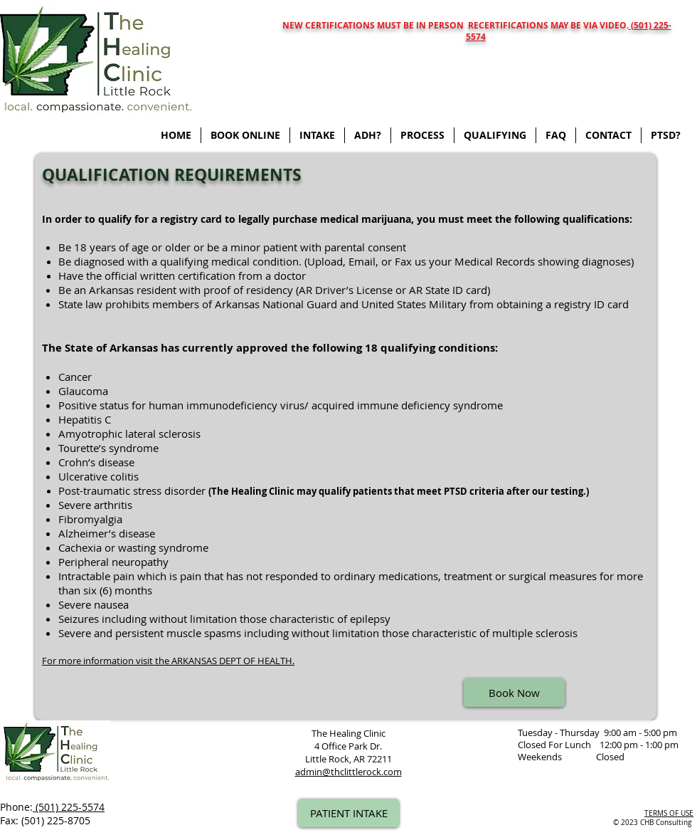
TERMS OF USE (668, 813)
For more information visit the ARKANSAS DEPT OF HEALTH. (168, 660)
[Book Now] (514, 692)
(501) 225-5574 (69, 807)
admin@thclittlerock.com (348, 771)
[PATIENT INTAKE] (348, 813)
